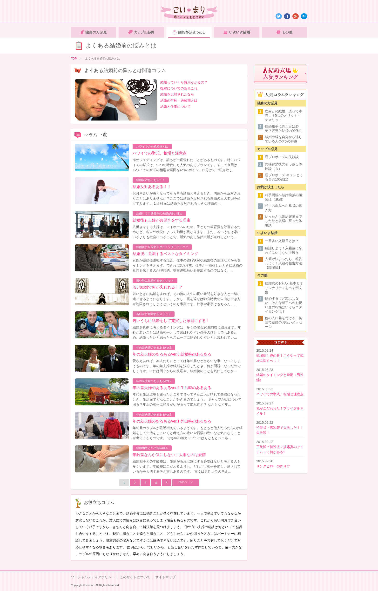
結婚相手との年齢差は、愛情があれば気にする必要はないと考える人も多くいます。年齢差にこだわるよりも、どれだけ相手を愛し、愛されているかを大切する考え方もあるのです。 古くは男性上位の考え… (187, 466)
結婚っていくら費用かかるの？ (184, 82)
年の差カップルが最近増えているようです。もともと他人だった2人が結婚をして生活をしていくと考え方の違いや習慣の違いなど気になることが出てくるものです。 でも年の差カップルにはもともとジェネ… (188, 433)
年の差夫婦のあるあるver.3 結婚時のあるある (172, 354)
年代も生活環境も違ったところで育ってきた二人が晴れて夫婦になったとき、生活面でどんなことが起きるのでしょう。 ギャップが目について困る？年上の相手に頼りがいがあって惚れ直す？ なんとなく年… (187, 399)
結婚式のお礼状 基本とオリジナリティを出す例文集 (284, 287)
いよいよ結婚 (236, 32)
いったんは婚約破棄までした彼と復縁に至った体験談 (283, 221)
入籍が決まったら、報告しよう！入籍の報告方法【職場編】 (283, 263)
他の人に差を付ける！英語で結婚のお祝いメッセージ (283, 322)
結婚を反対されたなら (177, 94)
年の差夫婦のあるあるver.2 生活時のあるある (172, 388)
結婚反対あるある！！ (152, 187)
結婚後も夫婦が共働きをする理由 (161, 220)
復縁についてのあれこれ (178, 88)
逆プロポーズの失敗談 (282, 157)
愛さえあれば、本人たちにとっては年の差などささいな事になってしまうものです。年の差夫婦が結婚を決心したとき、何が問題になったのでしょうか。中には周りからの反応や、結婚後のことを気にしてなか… (187, 366)
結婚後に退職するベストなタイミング (165, 254)
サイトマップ (165, 577)
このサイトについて (135, 577)
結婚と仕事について (175, 106)
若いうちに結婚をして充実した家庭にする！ (171, 321)
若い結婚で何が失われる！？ (158, 287)
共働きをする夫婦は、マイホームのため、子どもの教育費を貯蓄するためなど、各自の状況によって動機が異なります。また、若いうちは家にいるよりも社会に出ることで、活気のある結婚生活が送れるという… (187, 232)
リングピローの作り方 (273, 466)
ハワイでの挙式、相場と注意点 (160, 153)
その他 (284, 32)
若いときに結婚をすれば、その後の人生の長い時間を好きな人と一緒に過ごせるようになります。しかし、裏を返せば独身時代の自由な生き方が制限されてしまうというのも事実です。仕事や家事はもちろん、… (187, 299)
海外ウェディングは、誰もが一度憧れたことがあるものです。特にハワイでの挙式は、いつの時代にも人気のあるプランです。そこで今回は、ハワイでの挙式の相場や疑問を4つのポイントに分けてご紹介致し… (187, 165)
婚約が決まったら (189, 32)
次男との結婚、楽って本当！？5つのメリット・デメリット (283, 115)
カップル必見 (141, 32)
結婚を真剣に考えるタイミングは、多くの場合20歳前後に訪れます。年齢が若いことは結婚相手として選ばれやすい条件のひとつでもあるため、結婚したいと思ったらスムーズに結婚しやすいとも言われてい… (187, 332)
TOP (74, 58)
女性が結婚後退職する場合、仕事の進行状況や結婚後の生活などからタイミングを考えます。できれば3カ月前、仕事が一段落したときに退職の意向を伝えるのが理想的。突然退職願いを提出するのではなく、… (188, 265)
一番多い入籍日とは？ (282, 241)
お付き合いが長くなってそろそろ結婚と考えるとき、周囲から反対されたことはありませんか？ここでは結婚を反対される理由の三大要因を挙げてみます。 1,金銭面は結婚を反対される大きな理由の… (187, 198)
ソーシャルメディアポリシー (93, 577)
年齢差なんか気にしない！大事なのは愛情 (169, 455)
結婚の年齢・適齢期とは (178, 100)
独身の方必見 (93, 32)
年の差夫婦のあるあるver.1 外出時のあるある (172, 421)
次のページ (185, 482)
